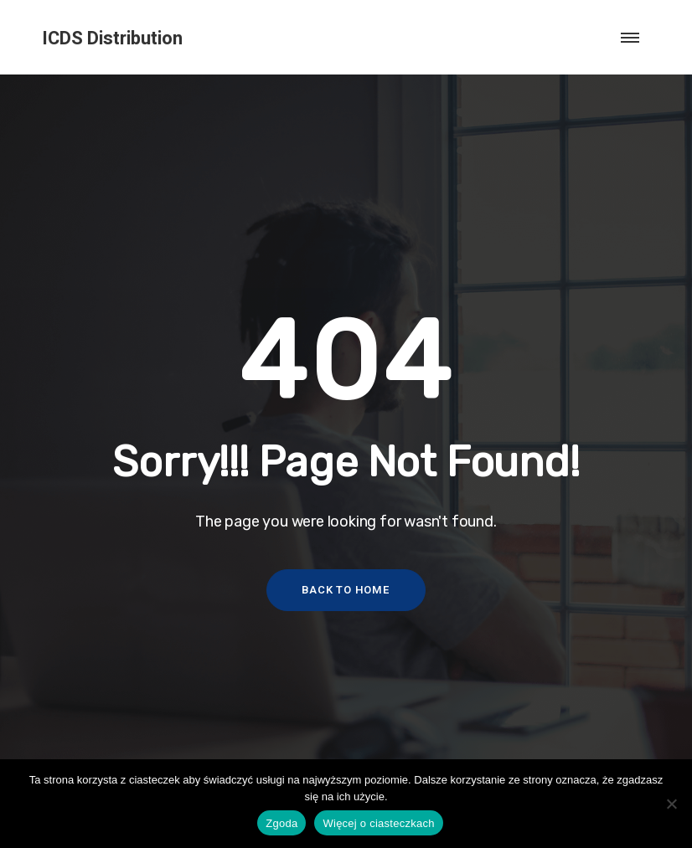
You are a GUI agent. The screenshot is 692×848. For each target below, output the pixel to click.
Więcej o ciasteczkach (378, 823)
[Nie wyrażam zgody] (671, 803)
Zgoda (281, 823)
